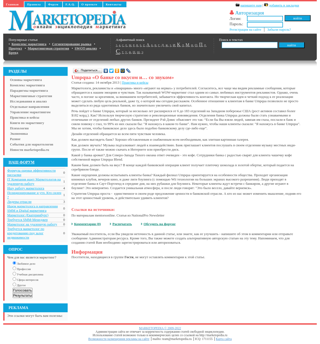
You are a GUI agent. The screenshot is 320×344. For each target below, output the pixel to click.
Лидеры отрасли (19, 202)
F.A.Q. (70, 4)
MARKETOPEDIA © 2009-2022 (160, 328)
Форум (53, 4)
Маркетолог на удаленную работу (32, 224)
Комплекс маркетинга (27, 85)
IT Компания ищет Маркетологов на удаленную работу (34, 181)
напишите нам (250, 5)
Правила (34, 4)
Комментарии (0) (87, 224)
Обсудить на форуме (160, 224)
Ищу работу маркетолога (25, 188)
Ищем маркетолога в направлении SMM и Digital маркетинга (32, 208)
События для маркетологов (31, 144)
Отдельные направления (29, 107)
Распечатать (122, 224)
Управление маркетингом (30, 112)
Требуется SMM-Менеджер (27, 220)
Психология (19, 128)
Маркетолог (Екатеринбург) (27, 215)
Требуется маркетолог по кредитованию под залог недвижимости (25, 233)
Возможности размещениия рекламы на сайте (119, 339)
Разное (15, 139)
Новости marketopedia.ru (29, 150)
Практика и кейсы (24, 117)
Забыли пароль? (279, 29)
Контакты (114, 4)
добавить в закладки (284, 5)
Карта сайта (224, 339)
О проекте (89, 4)
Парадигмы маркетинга (29, 90)
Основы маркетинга (26, 80)
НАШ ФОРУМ (22, 162)
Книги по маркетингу (27, 123)
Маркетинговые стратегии (31, 96)
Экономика (19, 134)
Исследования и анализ (28, 101)
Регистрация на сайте (245, 29)
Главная (12, 4)
